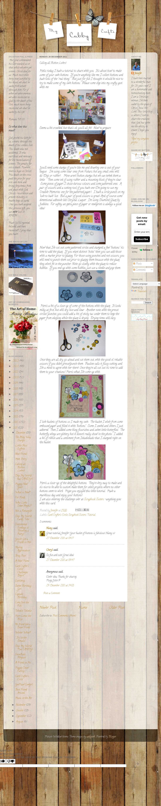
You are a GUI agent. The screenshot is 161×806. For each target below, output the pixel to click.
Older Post (117, 608)
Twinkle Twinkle (23, 611)
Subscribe (141, 239)
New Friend (21, 454)
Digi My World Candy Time (23, 518)
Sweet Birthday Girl (23, 587)
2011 (15, 428)
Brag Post (20, 556)
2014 (16, 411)
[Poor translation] (10, 761)
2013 (16, 417)
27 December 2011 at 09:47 (60, 560)
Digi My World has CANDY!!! (24, 477)
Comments (139, 270)
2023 (16, 361)
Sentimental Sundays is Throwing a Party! (22, 529)
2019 (16, 383)
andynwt (91, 737)
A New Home (22, 561)
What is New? (22, 493)
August (20, 722)
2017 (15, 395)
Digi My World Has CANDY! (24, 648)
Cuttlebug (20, 581)
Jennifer (138, 73)
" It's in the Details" (20, 639)
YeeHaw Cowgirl (24, 685)
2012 (16, 422)
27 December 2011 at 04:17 (60, 538)
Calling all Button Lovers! (20, 467)
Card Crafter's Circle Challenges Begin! (22, 571)
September (21, 716)
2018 (16, 389)
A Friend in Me (23, 663)
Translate (138, 291)
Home (82, 608)
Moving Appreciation (22, 549)
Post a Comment (51, 593)
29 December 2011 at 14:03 (60, 586)
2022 (16, 366)
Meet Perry (21, 459)
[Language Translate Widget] (145, 284)
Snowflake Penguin (20, 656)
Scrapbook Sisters (94, 499)
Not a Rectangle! (23, 511)
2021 (16, 372)
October (20, 711)
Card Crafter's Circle (58, 515)
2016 (16, 400)
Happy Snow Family (22, 669)
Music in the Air (23, 698)
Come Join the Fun (22, 604)
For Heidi (20, 498)
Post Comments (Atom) (64, 616)
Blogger (112, 737)
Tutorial (91, 515)
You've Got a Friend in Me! (23, 541)
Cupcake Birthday (21, 596)
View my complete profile (140, 141)
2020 (16, 378)
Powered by (142, 250)
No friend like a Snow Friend (22, 626)
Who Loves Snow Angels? (23, 504)
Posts (137, 264)
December (21, 433)
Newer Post (47, 608)
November (21, 705)
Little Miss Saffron (21, 447)
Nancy (49, 528)
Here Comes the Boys (23, 617)
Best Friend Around (21, 691)
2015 (16, 406)
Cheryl (49, 550)
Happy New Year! (21, 486)
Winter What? (23, 633)
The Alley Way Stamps (23, 439)
